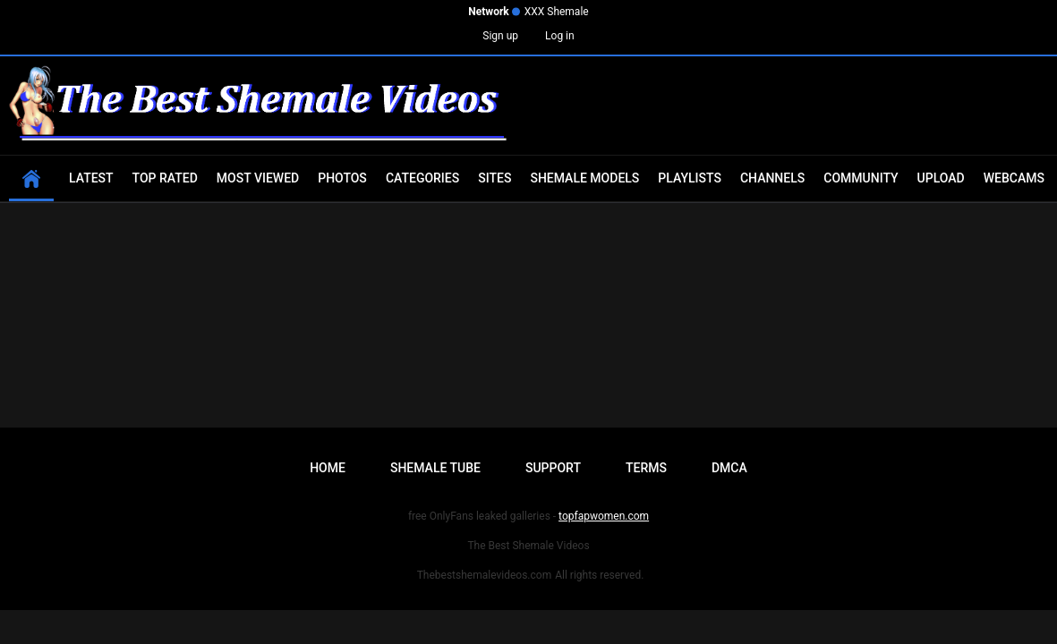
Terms (646, 468)
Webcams (1014, 178)
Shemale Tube (435, 468)
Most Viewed (258, 178)
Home (327, 468)
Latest (91, 178)
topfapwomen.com (603, 516)
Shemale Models (584, 178)
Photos (342, 178)
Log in (560, 36)
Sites (494, 178)
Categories (422, 178)
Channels (772, 178)
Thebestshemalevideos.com (484, 575)
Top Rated (165, 178)
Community (860, 178)
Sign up (500, 36)
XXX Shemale (556, 11)
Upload (941, 178)
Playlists (689, 178)
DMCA (729, 468)
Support (553, 468)
